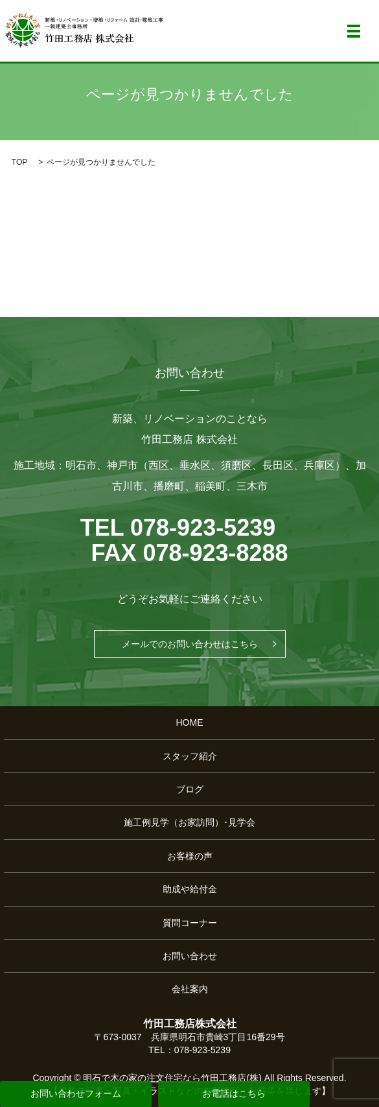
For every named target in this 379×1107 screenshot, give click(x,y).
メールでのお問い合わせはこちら (190, 644)
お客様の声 (189, 856)
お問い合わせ (190, 956)
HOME (189, 722)
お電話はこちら (234, 1093)
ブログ (189, 789)
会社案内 (190, 989)
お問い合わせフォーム (75, 1093)
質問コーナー (190, 923)
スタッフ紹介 (190, 756)
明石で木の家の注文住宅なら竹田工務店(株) (172, 1078)
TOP (19, 162)
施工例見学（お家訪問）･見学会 (189, 822)
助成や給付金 (190, 889)
